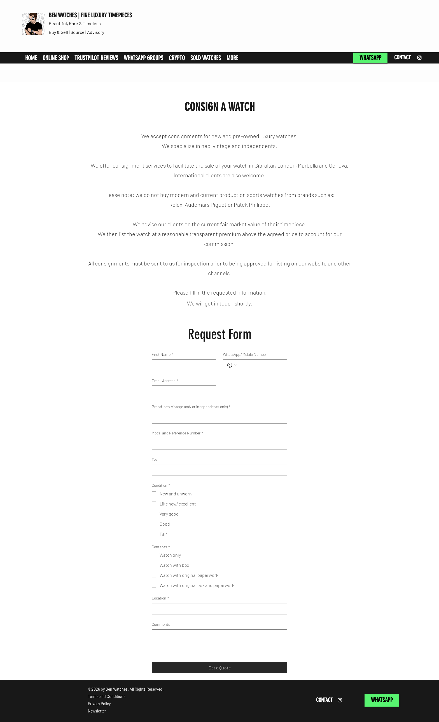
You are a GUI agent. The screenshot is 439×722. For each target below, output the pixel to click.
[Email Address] (182, 391)
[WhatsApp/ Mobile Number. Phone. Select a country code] (232, 365)
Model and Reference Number (177, 433)
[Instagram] (419, 57)
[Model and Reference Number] (218, 444)
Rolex (175, 204)
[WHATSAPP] (370, 58)
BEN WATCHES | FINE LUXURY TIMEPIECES (90, 15)
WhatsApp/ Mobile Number (245, 354)
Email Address (165, 381)
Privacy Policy (99, 703)
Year (155, 459)
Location (160, 598)
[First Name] (182, 365)
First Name (162, 354)
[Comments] (219, 642)
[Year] (218, 470)
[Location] (218, 609)
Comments (161, 624)
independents (258, 145)
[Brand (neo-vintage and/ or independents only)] (218, 417)
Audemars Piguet (205, 204)
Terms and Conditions (106, 696)
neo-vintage (216, 145)
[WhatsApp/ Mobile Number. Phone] (261, 365)
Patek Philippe (251, 204)
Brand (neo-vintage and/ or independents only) (191, 407)
